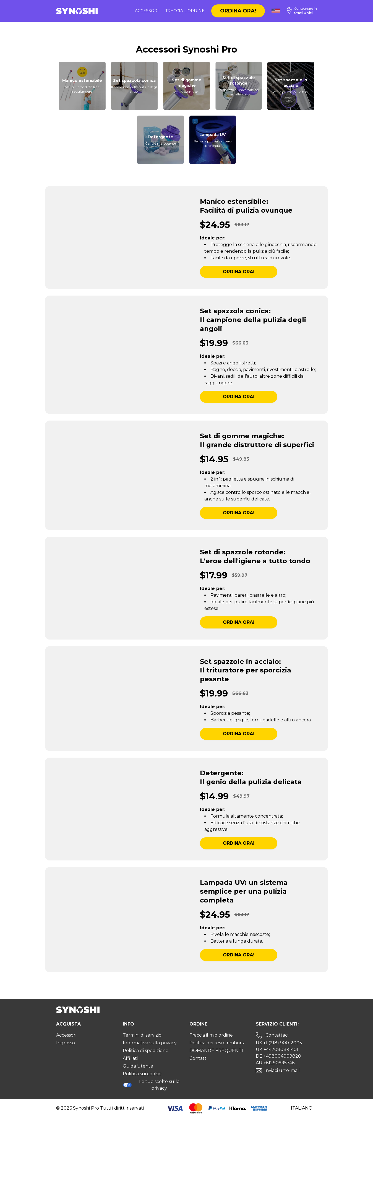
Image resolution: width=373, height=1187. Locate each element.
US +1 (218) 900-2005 (279, 1042)
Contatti (198, 1058)
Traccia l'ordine (185, 10)
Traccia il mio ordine (211, 1035)
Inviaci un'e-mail (282, 1070)
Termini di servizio (142, 1035)
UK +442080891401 (277, 1049)
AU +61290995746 (275, 1062)
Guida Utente (138, 1066)
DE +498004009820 (278, 1056)
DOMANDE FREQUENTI (216, 1050)
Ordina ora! (238, 11)
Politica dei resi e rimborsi (216, 1042)
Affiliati (130, 1058)
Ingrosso (65, 1042)
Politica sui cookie (142, 1073)
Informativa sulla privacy (150, 1042)
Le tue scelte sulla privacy (151, 1085)
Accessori (147, 10)
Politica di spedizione (145, 1050)
